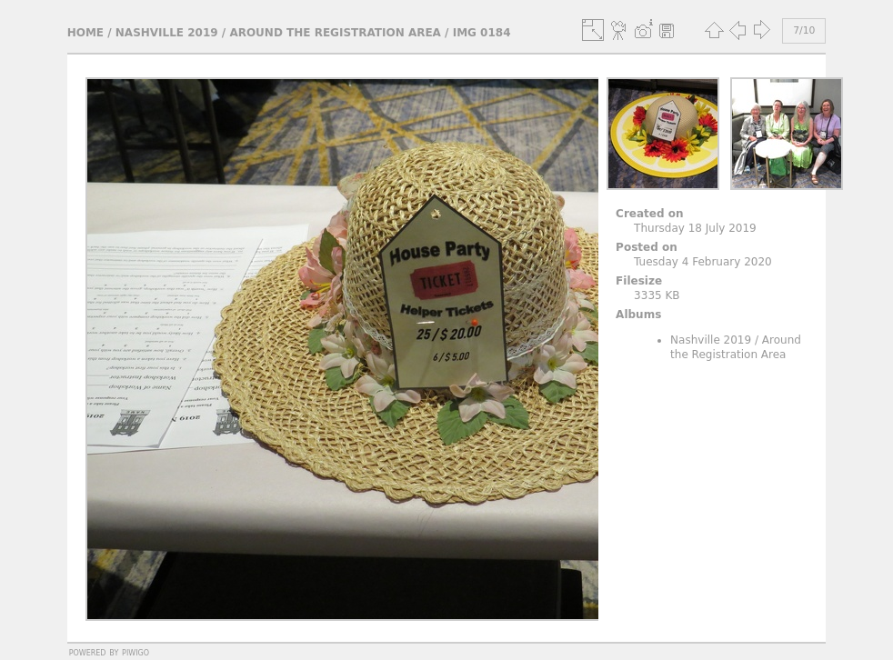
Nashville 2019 (166, 32)
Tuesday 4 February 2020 (703, 261)
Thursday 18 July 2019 (695, 228)
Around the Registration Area (335, 32)
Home (85, 32)
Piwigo (135, 651)
